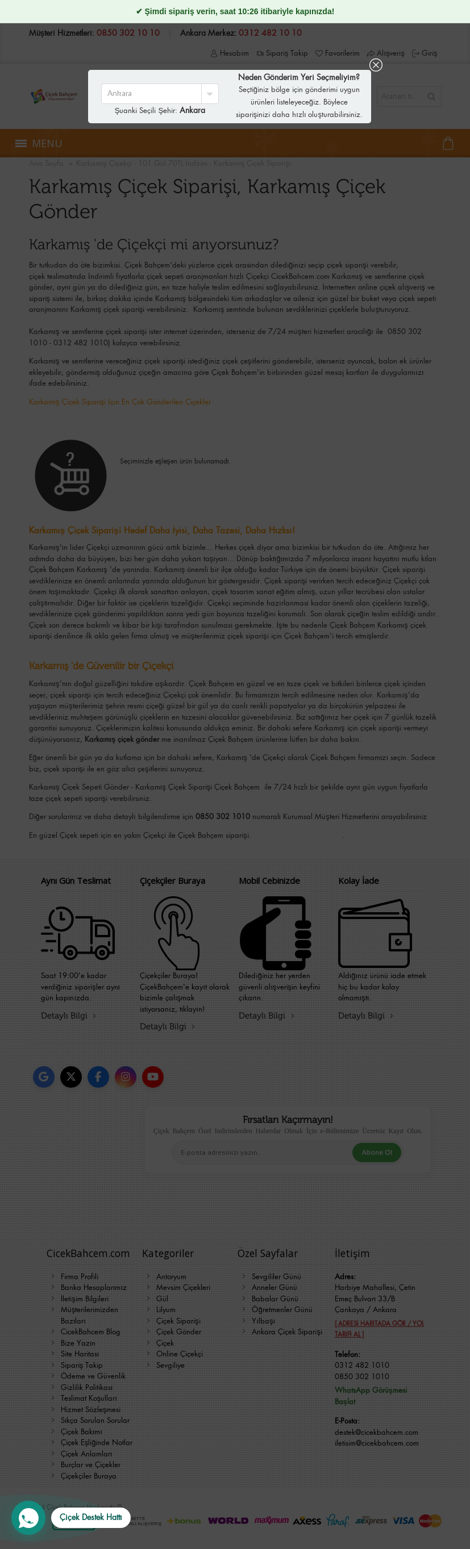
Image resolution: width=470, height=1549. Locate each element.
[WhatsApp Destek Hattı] (71, 1518)
